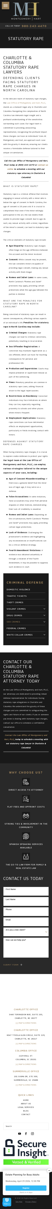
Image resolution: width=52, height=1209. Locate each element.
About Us (26, 1104)
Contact (26, 1114)
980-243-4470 (34, 26)
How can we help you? (16, 940)
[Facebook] (26, 1133)
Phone (9, 909)
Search (9, 1126)
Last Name (10, 899)
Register (26, 1188)
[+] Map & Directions (26, 1023)
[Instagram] (32, 1133)
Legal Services (26, 1107)
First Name (11, 889)
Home (26, 1100)
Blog (26, 1111)
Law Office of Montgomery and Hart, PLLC (26, 103)
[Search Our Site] (45, 1126)
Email (8, 920)
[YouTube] (19, 1133)
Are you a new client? (15, 930)
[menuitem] (26, 589)
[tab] (44, 609)
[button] (5, 5)
